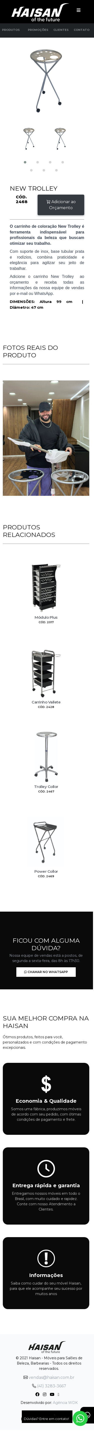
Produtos (11, 30)
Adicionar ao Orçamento (61, 204)
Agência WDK (65, 1402)
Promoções (38, 30)
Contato (81, 30)
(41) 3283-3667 (49, 1386)
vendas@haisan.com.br (49, 1377)
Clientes (61, 30)
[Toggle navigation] (78, 10)
